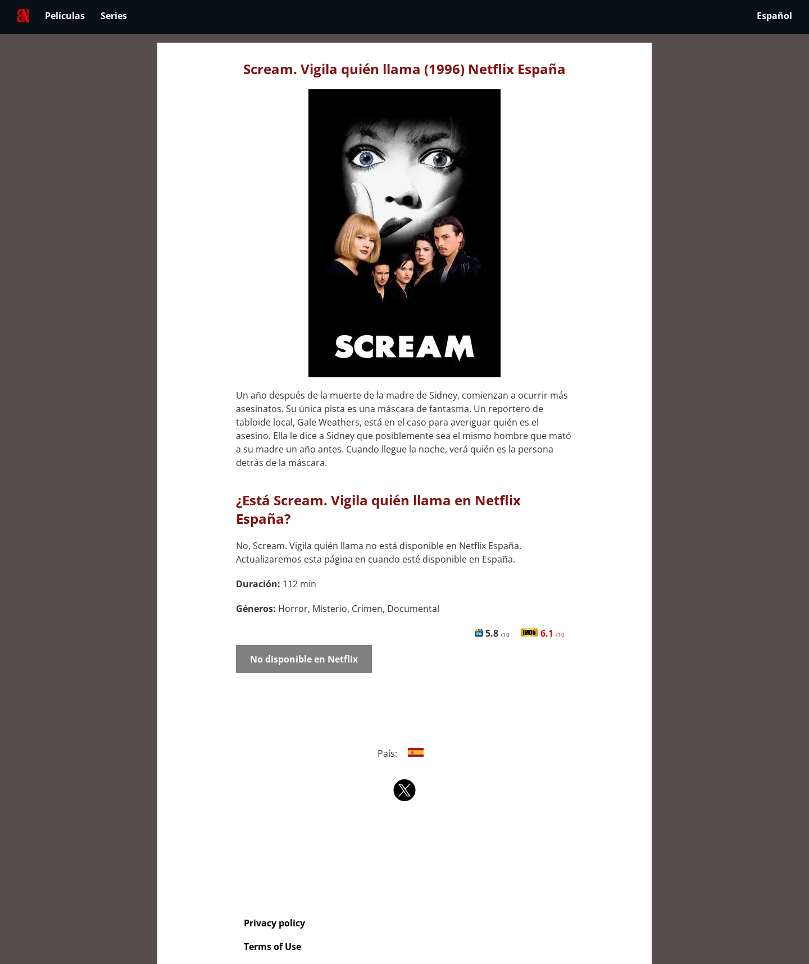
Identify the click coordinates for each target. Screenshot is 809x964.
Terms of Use (272, 946)
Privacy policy (274, 923)
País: (405, 753)
